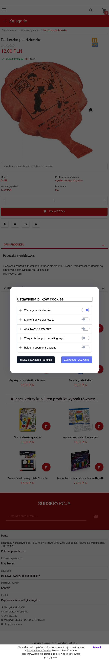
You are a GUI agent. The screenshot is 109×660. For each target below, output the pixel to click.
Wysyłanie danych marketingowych (44, 338)
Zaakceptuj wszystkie (77, 359)
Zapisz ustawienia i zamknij (35, 359)
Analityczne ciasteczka (37, 329)
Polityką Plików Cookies (39, 650)
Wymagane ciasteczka (37, 310)
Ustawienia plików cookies (40, 299)
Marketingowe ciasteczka (39, 319)
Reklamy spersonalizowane (40, 347)
